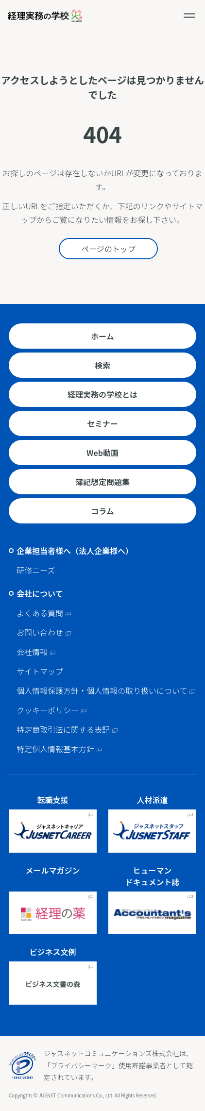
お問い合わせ (40, 632)
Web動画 (102, 452)
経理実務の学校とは (102, 394)
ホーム (102, 336)
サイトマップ (40, 671)
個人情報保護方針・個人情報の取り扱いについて (102, 690)
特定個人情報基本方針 (55, 749)
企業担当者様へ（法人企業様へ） (75, 550)
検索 (102, 365)
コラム (102, 511)
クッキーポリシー (48, 710)
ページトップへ (195, 1026)
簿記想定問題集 (102, 482)
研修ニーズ (36, 570)
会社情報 (32, 651)
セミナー (102, 423)
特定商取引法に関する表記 (63, 729)
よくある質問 (40, 613)
